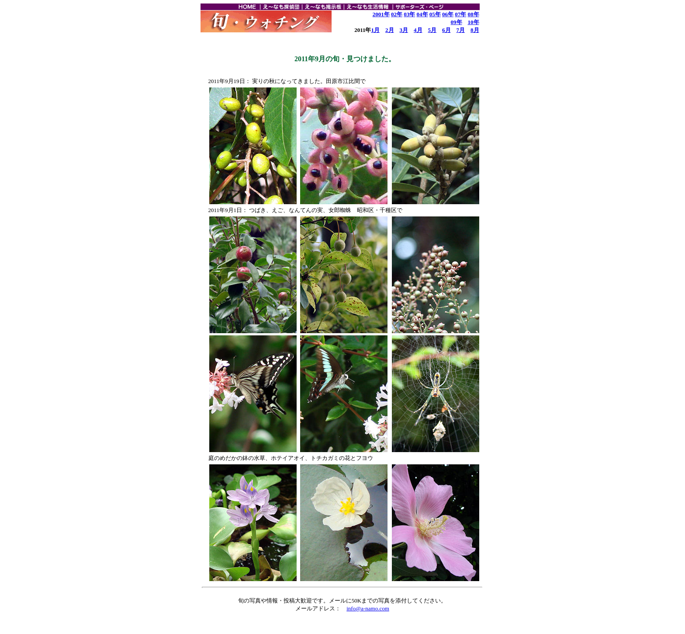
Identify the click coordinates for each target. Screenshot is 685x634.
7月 (461, 30)
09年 (456, 22)
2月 (389, 30)
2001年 (381, 14)
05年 (435, 14)
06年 (447, 14)
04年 (422, 14)
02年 (396, 14)
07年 (460, 14)
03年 (409, 14)
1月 (375, 30)
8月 (475, 30)
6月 (446, 30)
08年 (473, 14)
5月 (432, 30)
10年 (473, 22)
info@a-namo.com (367, 608)
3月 (404, 30)
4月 (418, 30)
